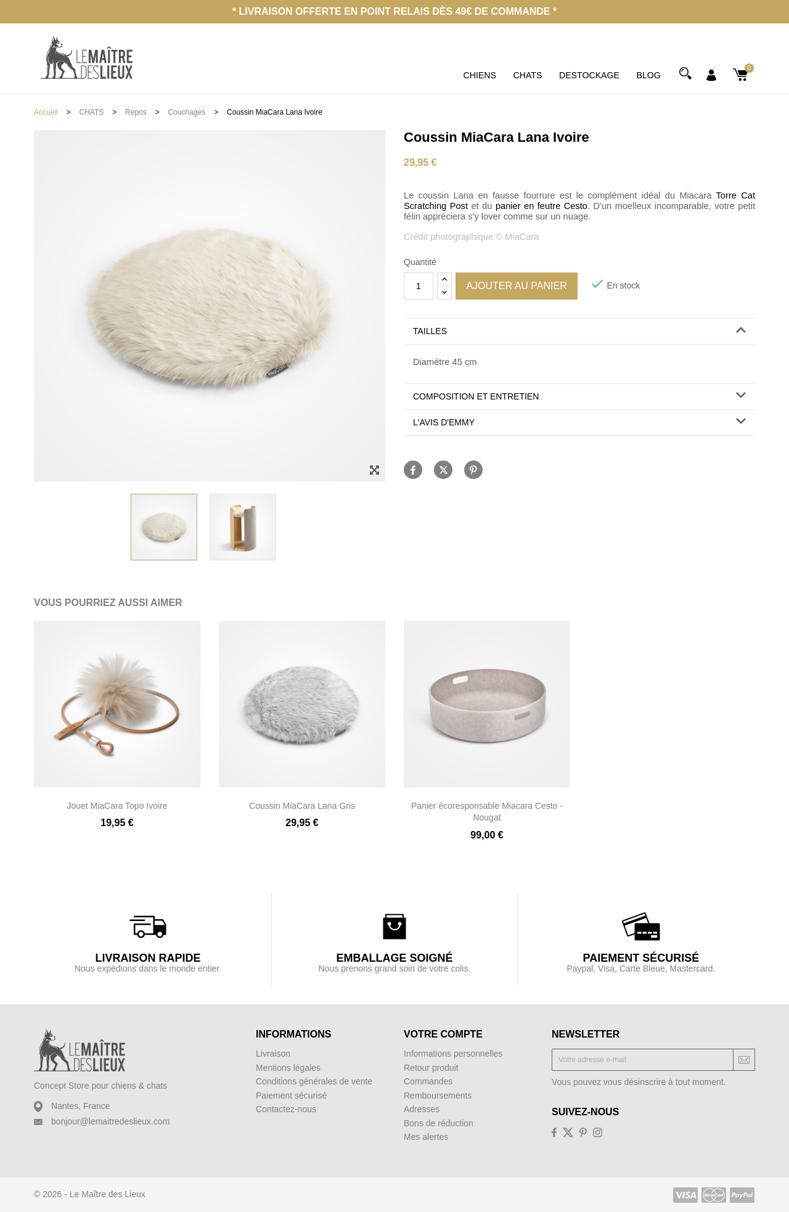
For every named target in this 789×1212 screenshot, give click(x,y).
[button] (579, 331)
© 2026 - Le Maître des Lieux (89, 1194)
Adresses (421, 1109)
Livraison (273, 1053)
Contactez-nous (286, 1109)
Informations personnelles (453, 1053)
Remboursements (438, 1095)
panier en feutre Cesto (541, 206)
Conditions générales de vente (314, 1081)
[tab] (579, 332)
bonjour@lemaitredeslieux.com (110, 1121)
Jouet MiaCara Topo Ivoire (117, 806)
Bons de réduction (438, 1123)
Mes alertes (426, 1137)
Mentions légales (288, 1068)
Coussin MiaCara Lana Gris (302, 806)
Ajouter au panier (516, 285)
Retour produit (431, 1068)
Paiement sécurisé (291, 1095)
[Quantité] (418, 286)
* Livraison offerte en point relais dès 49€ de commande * (394, 11)
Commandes (428, 1081)
